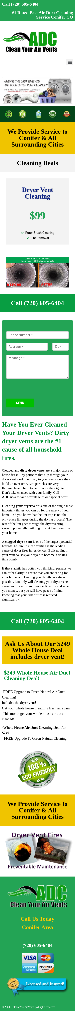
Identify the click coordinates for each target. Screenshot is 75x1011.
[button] (69, 62)
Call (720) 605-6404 (20, 4)
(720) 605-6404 (38, 945)
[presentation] (36, 397)
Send (20, 403)
